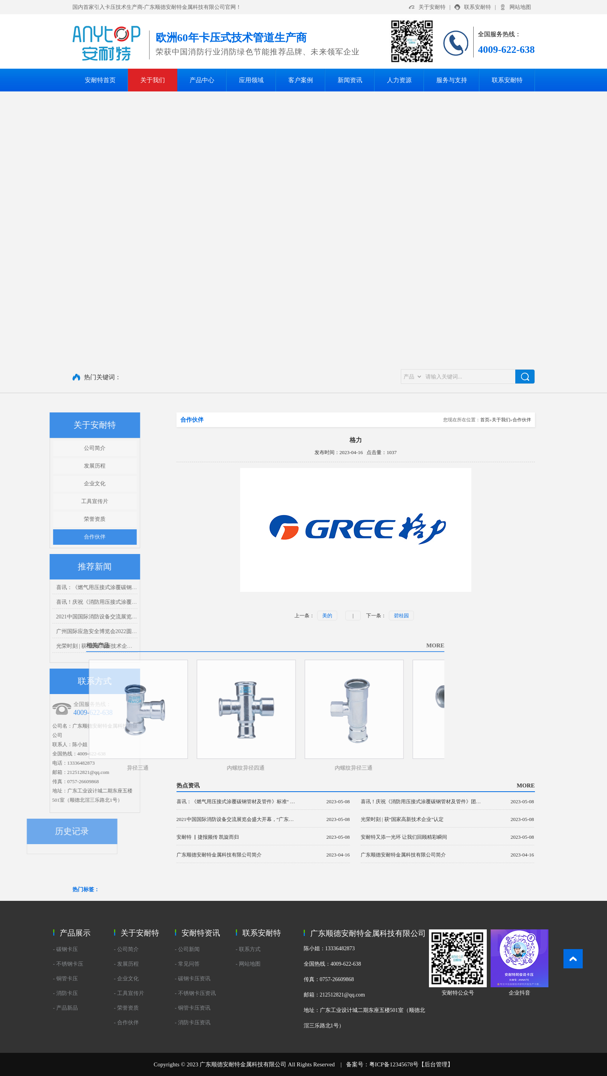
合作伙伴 (67, 537)
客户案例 (300, 80)
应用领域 (251, 80)
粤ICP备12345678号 (394, 1064)
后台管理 (435, 1064)
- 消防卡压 (65, 993)
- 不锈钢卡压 (68, 964)
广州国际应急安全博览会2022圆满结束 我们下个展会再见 (97, 631)
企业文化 (67, 483)
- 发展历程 (126, 964)
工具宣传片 (67, 501)
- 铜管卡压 (65, 978)
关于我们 (152, 80)
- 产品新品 (65, 1008)
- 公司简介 (126, 949)
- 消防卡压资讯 (192, 1022)
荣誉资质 (67, 519)
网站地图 (520, 7)
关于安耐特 (432, 7)
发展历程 (67, 466)
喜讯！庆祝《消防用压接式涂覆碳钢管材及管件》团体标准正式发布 (109, 602)
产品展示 (75, 933)
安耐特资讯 (201, 933)
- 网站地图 (248, 964)
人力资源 (399, 80)
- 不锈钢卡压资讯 (195, 993)
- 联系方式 (248, 949)
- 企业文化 (126, 978)
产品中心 (202, 80)
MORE (327, 645)
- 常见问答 (187, 964)
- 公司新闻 (187, 949)
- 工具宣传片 (129, 993)
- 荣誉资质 (126, 1008)
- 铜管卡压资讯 (192, 1008)
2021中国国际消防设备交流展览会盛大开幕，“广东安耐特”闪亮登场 (109, 617)
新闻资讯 (350, 80)
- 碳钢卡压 (65, 949)
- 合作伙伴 (126, 1022)
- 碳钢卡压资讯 (192, 978)
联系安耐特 (477, 7)
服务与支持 (451, 80)
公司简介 (67, 448)
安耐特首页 (100, 80)
